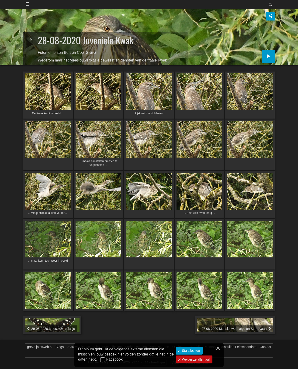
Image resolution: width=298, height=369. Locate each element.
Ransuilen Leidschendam (238, 347)
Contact (265, 347)
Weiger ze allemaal (195, 359)
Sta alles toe (190, 350)
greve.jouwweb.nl (39, 347)
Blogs (59, 347)
